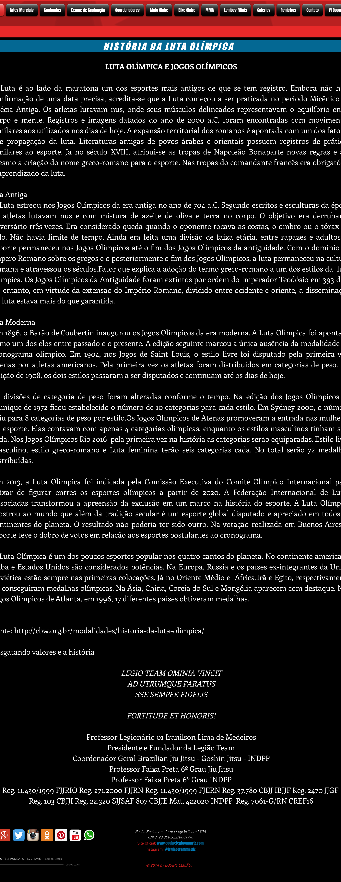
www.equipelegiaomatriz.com (180, 843)
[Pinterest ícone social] (61, 835)
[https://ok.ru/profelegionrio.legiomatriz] (47, 835)
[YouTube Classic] (75, 835)
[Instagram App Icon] (33, 835)
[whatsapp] (89, 835)
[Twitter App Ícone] (19, 835)
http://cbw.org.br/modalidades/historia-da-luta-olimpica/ (109, 630)
